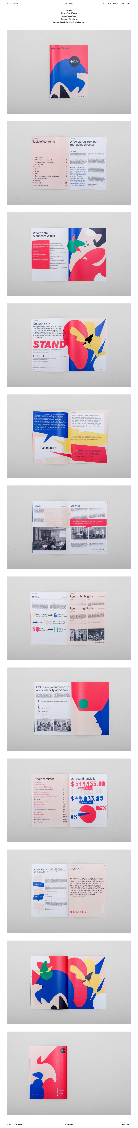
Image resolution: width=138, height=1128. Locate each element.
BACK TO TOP (126, 1124)
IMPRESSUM (17, 1124)
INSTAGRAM (68, 1124)
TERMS (9, 1124)
